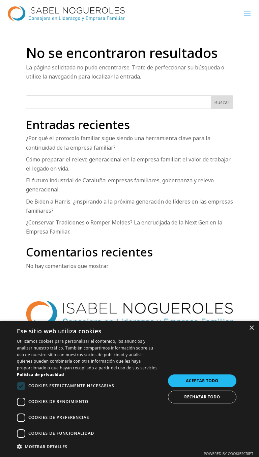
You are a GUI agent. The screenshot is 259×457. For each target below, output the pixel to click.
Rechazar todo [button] (202, 397)
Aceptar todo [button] (202, 381)
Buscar (221, 102)
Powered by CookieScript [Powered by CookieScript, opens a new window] (228, 453)
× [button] (251, 328)
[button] (89, 446)
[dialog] (129, 389)
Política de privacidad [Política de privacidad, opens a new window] (40, 374)
